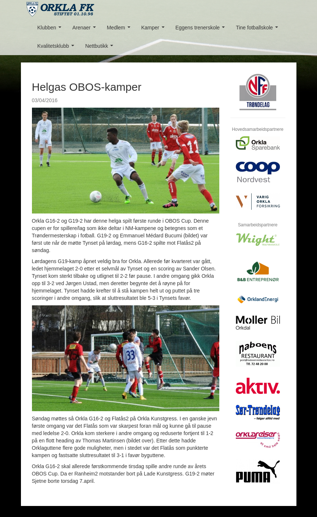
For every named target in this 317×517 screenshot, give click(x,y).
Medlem (120, 30)
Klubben (50, 30)
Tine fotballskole (258, 30)
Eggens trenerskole (202, 30)
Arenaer (85, 30)
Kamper (154, 30)
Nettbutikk (100, 48)
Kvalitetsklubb (57, 48)
